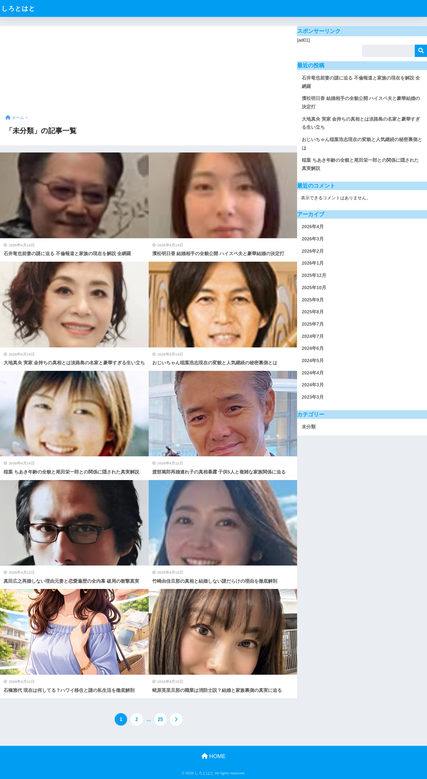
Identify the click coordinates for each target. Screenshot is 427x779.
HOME (214, 756)
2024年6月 (313, 348)
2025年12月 (314, 275)
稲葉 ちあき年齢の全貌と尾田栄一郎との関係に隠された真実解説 (360, 164)
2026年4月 (313, 226)
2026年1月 (313, 263)
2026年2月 (313, 251)
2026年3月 (313, 239)
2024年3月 (313, 384)
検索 (421, 51)
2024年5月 (313, 360)
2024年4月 (313, 372)
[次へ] (176, 719)
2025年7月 (313, 324)
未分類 (309, 426)
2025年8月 (313, 311)
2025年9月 (313, 300)
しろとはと (18, 8)
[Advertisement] (148, 72)
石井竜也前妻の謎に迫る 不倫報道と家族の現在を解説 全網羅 (361, 82)
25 (160, 719)
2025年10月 (314, 287)
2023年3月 (313, 397)
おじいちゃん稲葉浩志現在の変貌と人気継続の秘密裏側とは (362, 144)
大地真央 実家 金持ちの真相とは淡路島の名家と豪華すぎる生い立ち (361, 123)
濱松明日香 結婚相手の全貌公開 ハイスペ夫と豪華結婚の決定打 (361, 102)
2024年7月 (313, 336)
